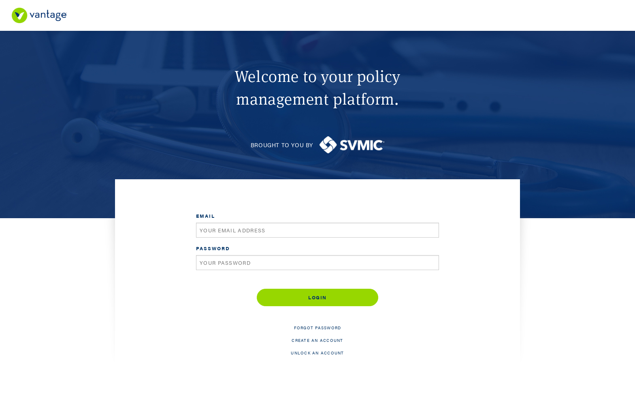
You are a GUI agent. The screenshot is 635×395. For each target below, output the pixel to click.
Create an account (317, 340)
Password (213, 248)
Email (205, 215)
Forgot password (317, 328)
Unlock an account (317, 353)
